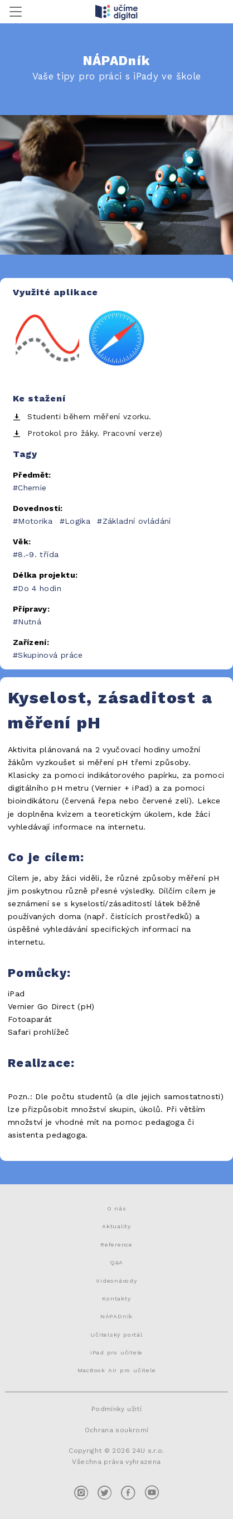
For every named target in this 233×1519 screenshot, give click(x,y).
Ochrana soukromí (117, 1430)
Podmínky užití (116, 1409)
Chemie (32, 487)
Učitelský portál (116, 1334)
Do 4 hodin (39, 588)
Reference (116, 1244)
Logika (77, 521)
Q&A (116, 1262)
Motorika (35, 521)
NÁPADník (116, 1316)
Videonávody (116, 1280)
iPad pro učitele (116, 1352)
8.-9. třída (38, 554)
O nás (117, 1208)
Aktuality (116, 1226)
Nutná (29, 621)
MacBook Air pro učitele (116, 1370)
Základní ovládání (137, 521)
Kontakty (116, 1298)
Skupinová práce (50, 655)
